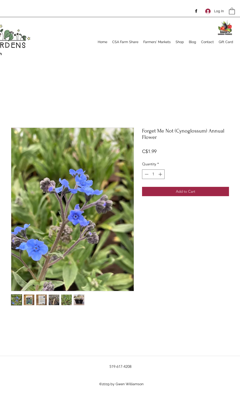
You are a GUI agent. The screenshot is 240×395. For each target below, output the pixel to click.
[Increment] (160, 174)
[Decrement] (146, 174)
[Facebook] (196, 11)
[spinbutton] (153, 174)
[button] (232, 10)
